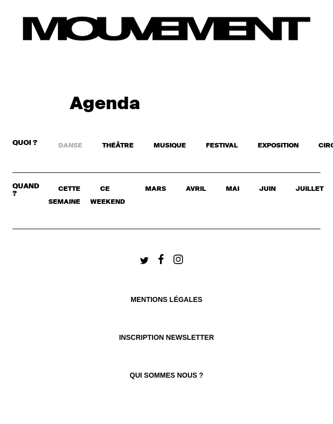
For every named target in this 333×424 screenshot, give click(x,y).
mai (232, 189)
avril (196, 189)
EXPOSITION (278, 145)
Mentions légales (166, 299)
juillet (310, 189)
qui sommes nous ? (166, 375)
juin (267, 189)
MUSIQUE (170, 145)
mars (155, 189)
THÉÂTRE (118, 145)
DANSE (70, 145)
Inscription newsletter (166, 337)
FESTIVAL (222, 145)
